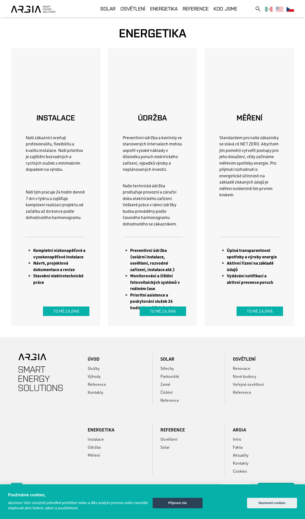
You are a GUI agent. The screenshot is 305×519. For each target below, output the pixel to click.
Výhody (94, 376)
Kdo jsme (225, 8)
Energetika (164, 8)
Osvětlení (132, 8)
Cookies (240, 471)
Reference (196, 8)
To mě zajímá (66, 311)
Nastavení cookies (272, 503)
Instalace (96, 439)
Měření (94, 455)
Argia (239, 430)
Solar (107, 8)
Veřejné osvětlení (248, 384)
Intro (237, 439)
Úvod (93, 359)
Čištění (166, 392)
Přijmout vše (177, 503)
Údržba (94, 447)
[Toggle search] (258, 9)
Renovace (241, 368)
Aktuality (241, 455)
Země (165, 384)
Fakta (238, 447)
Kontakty (95, 392)
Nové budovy (244, 376)
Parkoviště (169, 376)
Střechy (167, 368)
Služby (94, 368)
